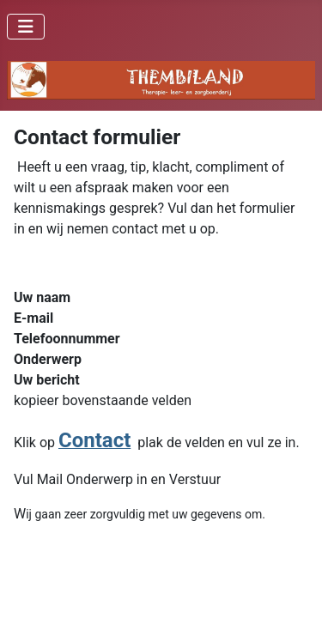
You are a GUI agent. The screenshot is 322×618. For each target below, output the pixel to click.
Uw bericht (47, 380)
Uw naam (42, 297)
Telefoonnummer (67, 338)
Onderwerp (48, 359)
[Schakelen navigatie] (26, 26)
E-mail (33, 318)
